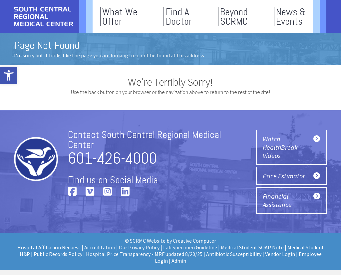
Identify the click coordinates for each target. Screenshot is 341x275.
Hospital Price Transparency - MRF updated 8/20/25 (144, 254)
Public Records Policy (58, 254)
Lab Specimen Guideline (190, 247)
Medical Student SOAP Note (252, 247)
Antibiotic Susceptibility (233, 254)
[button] (8, 75)
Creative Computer (194, 240)
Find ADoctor (179, 17)
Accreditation (99, 247)
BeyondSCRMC (234, 17)
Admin (178, 260)
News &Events (291, 17)
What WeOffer (120, 17)
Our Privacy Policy (139, 247)
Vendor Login (280, 254)
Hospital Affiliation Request (49, 247)
